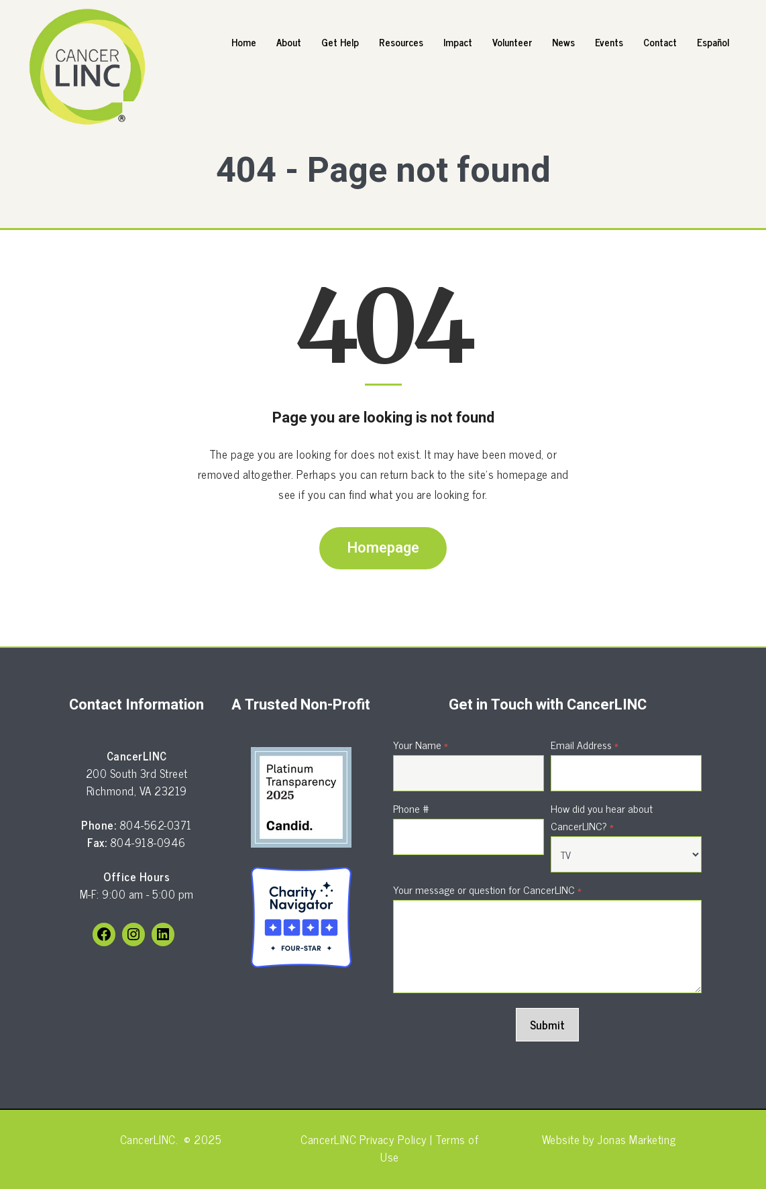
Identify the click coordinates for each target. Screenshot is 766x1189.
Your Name (420, 744)
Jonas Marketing (637, 1139)
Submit (547, 1024)
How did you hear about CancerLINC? (602, 816)
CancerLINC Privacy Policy (363, 1139)
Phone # (411, 808)
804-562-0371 (155, 824)
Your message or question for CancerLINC (487, 889)
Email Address (584, 744)
